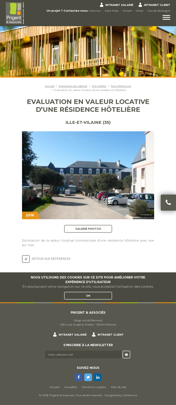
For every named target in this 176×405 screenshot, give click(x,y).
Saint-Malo (112, 10)
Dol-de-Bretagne (158, 10)
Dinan (139, 10)
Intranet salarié (119, 5)
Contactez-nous (76, 10)
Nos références (121, 86)
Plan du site (118, 387)
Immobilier (99, 86)
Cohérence (129, 395)
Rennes (95, 10)
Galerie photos (88, 228)
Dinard (127, 10)
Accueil (49, 86)
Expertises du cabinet (73, 86)
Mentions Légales (94, 387)
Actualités (70, 387)
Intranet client (157, 5)
